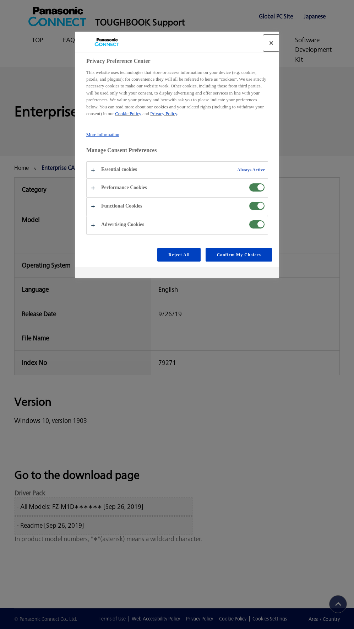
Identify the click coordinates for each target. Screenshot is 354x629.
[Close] (271, 43)
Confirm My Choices (239, 254)
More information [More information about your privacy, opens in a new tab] (102, 134)
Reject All (179, 254)
